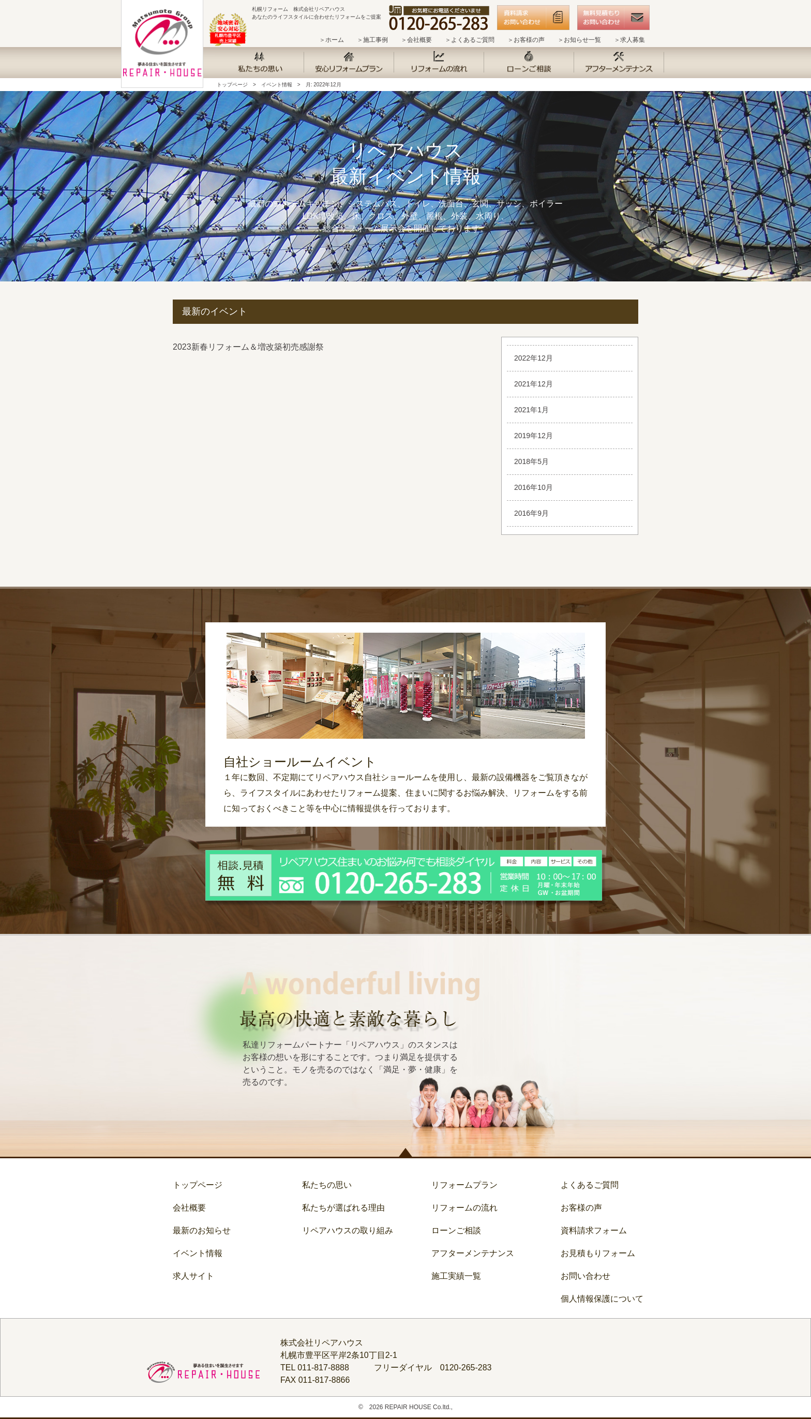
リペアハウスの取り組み (347, 1230)
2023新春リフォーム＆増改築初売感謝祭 (248, 346)
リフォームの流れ (464, 1207)
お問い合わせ (585, 1276)
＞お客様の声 (526, 39)
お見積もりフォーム (598, 1253)
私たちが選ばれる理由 (343, 1207)
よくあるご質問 (590, 1185)
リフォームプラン (464, 1185)
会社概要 (189, 1207)
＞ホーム (331, 39)
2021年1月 (531, 410)
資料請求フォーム (594, 1230)
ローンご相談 (456, 1230)
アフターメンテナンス (472, 1253)
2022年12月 (533, 358)
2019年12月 (533, 435)
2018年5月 (531, 461)
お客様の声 (581, 1207)
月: (323, 84)
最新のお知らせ (202, 1230)
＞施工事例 (372, 39)
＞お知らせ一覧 (579, 39)
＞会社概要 (416, 39)
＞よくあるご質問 (469, 39)
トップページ (232, 84)
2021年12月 (533, 384)
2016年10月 (533, 487)
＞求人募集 (629, 39)
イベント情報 (276, 84)
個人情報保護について (602, 1298)
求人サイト (193, 1276)
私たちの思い (327, 1185)
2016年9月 (531, 513)
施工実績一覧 (456, 1276)
